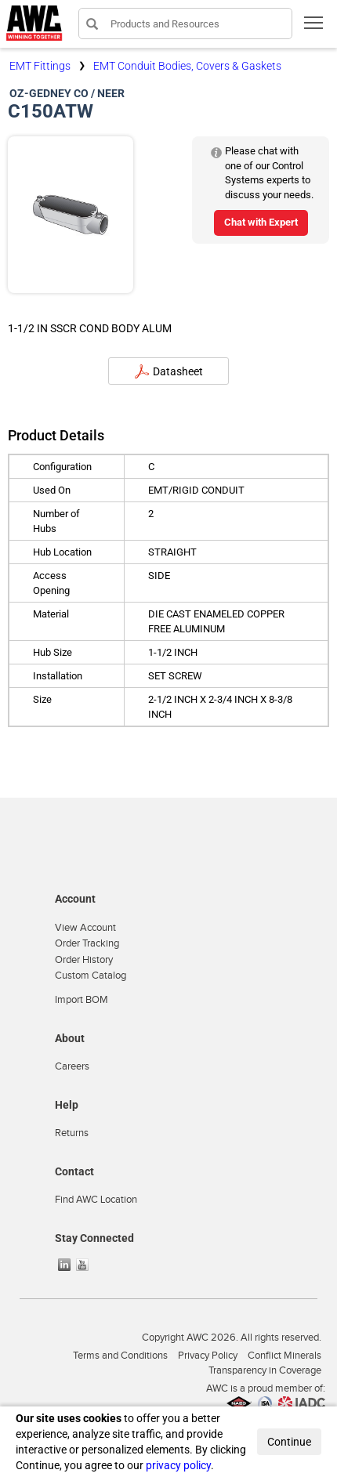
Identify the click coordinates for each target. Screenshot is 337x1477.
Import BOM (81, 1000)
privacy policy (178, 1465)
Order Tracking (87, 943)
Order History (84, 960)
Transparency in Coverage (264, 1370)
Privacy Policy (207, 1355)
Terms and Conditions (120, 1355)
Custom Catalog (90, 975)
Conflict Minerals (284, 1355)
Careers (72, 1066)
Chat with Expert (261, 222)
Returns (72, 1133)
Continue (289, 1441)
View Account (85, 927)
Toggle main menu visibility (314, 28)
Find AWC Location (96, 1199)
